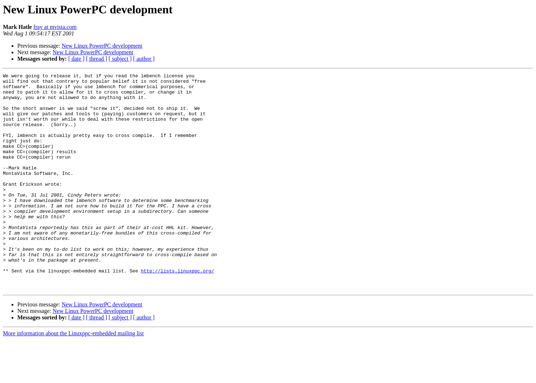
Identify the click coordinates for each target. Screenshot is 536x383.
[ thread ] (96, 59)
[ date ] (76, 59)
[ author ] (144, 59)
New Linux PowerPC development (102, 46)
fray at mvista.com (55, 27)
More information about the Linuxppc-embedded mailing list (73, 377)
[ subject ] (120, 59)
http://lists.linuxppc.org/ (177, 310)
